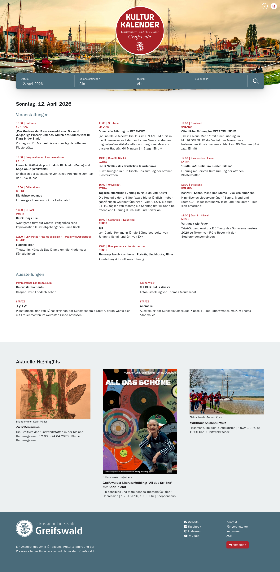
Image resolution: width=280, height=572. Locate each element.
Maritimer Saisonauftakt (208, 423)
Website (191, 522)
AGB (229, 535)
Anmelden (237, 544)
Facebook (192, 526)
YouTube (191, 535)
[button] (274, 6)
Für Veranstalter (237, 526)
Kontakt (231, 522)
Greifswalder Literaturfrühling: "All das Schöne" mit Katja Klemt (137, 485)
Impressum (233, 531)
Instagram (192, 531)
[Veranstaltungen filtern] (255, 81)
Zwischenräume (28, 427)
